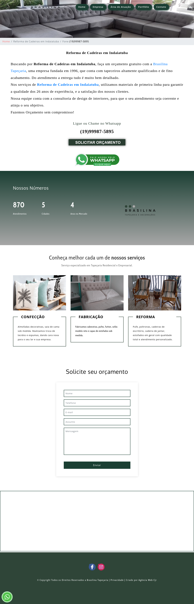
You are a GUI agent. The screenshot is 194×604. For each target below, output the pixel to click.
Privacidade (117, 580)
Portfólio (143, 6)
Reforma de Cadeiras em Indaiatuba (68, 85)
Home (81, 6)
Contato (161, 6)
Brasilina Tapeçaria (97, 580)
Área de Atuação (121, 6)
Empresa (98, 6)
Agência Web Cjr (148, 580)
